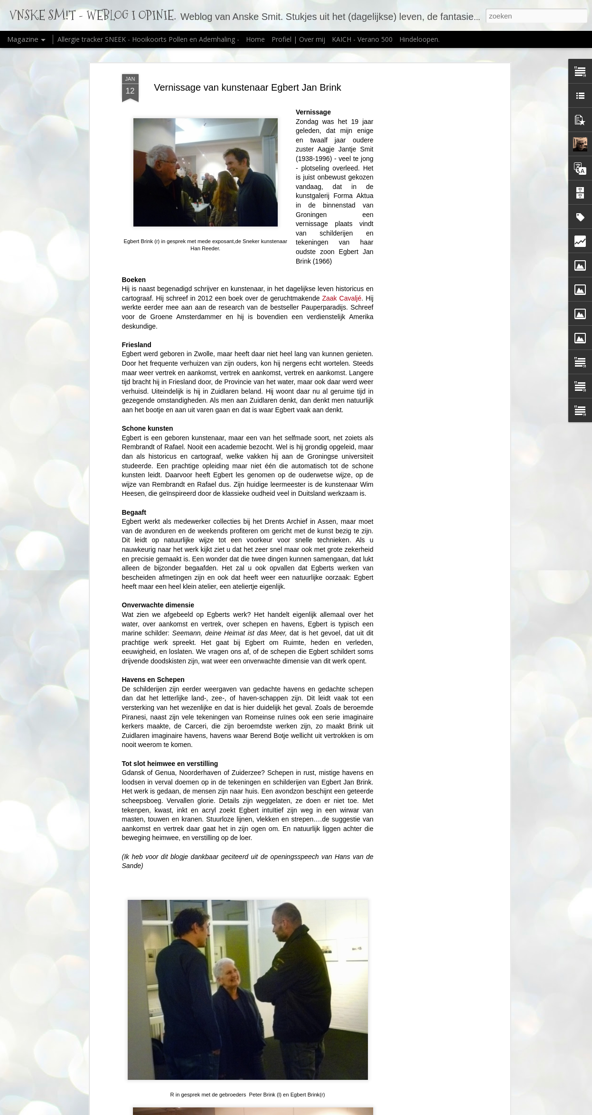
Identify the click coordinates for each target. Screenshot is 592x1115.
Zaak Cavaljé (340, 298)
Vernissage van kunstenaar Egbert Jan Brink (247, 87)
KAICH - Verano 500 (362, 39)
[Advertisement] (425, 223)
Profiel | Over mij (298, 39)
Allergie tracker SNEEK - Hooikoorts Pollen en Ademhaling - (149, 39)
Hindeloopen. (419, 39)
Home (255, 39)
